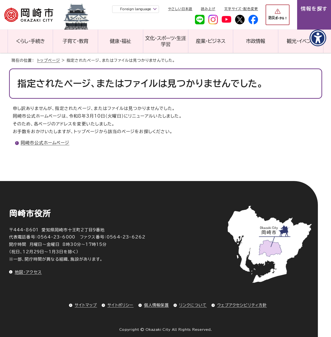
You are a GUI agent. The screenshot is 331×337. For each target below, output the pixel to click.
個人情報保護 (156, 305)
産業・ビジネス (210, 41)
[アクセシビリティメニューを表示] (318, 38)
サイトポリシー (120, 305)
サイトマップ (86, 305)
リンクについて (193, 305)
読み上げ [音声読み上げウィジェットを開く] (208, 8)
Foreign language (135, 9)
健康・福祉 (120, 41)
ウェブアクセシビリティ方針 (242, 305)
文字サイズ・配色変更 (241, 8)
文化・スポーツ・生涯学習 (165, 41)
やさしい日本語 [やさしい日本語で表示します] (180, 8)
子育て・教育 (75, 41)
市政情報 (255, 41)
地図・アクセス (28, 272)
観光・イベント (301, 41)
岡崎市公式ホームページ (45, 142)
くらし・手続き (30, 41)
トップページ (48, 60)
